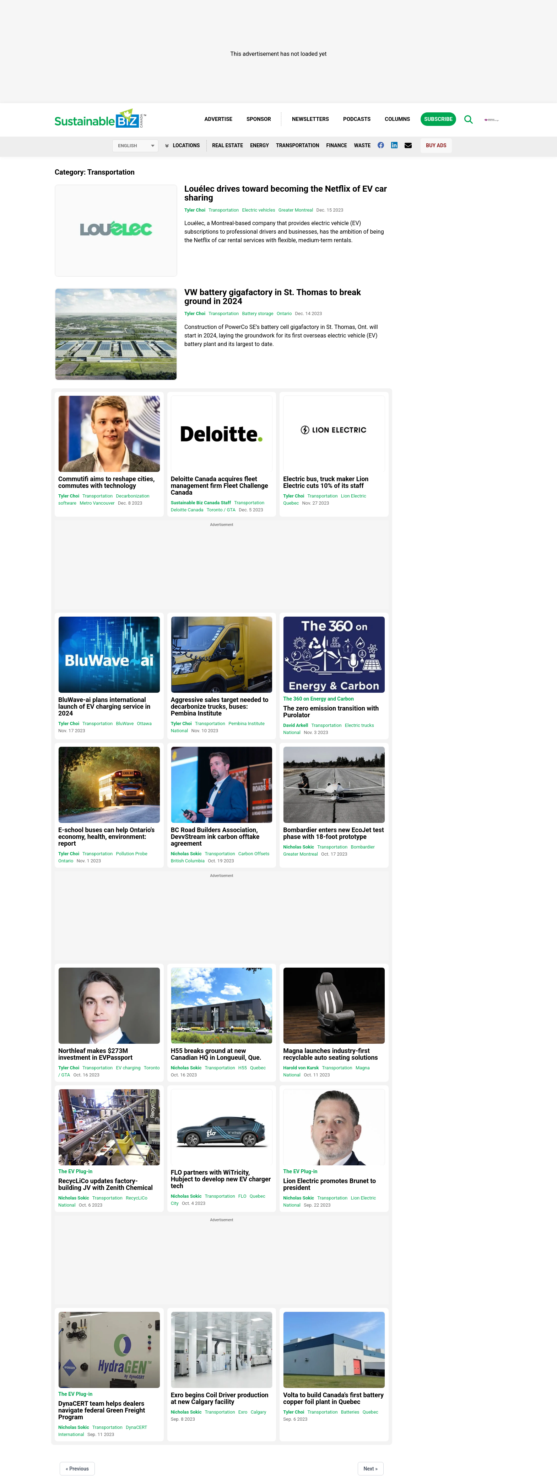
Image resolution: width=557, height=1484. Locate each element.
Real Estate (227, 145)
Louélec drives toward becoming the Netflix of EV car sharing (285, 193)
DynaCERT (136, 1427)
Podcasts (357, 119)
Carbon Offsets (254, 853)
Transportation (297, 145)
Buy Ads (436, 145)
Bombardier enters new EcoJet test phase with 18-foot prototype (333, 833)
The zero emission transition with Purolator (331, 711)
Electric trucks (359, 725)
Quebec (291, 503)
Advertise (218, 119)
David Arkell (295, 725)
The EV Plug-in (75, 1172)
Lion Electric (353, 496)
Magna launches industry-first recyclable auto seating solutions (330, 1054)
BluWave (125, 723)
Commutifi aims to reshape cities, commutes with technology (106, 482)
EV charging (128, 1067)
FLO (242, 1196)
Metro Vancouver (97, 503)
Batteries (350, 1412)
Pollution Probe (131, 853)
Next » (371, 1469)
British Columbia (188, 860)
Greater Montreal (295, 210)
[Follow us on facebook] (384, 145)
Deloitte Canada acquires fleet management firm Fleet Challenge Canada (219, 485)
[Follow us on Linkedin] (398, 145)
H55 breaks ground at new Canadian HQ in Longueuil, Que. (216, 1054)
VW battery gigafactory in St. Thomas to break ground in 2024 (272, 297)
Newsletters (310, 119)
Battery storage (258, 314)
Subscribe (438, 119)
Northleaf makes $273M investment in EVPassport (95, 1054)
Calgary (258, 1412)
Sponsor (259, 119)
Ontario (284, 314)
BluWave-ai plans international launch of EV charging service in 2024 (104, 706)
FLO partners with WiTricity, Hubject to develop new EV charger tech (221, 1179)
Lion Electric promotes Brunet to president (329, 1184)
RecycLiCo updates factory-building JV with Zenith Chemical (105, 1184)
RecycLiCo (136, 1198)
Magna (363, 1067)
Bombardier (363, 847)
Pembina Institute (246, 723)
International (71, 1434)
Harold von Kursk (301, 1067)
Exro (243, 1412)
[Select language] (135, 145)
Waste (362, 145)
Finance (336, 145)
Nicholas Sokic (186, 853)
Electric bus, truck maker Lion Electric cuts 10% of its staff (325, 482)
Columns (397, 119)
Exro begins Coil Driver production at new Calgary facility (220, 1398)
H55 (242, 1067)
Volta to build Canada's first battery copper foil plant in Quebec (333, 1398)
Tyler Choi (194, 210)
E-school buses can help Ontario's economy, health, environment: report (106, 836)
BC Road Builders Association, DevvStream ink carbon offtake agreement (215, 836)
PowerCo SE (240, 327)
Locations (182, 145)
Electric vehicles (258, 210)
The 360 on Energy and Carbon (318, 699)
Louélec (194, 223)
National (179, 730)
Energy (259, 145)
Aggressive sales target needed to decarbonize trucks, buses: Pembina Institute (220, 706)
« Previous (77, 1469)
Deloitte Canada (187, 509)
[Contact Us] (412, 145)
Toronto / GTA (221, 509)
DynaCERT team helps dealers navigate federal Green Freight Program (101, 1410)
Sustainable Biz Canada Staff (201, 502)
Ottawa (144, 723)
